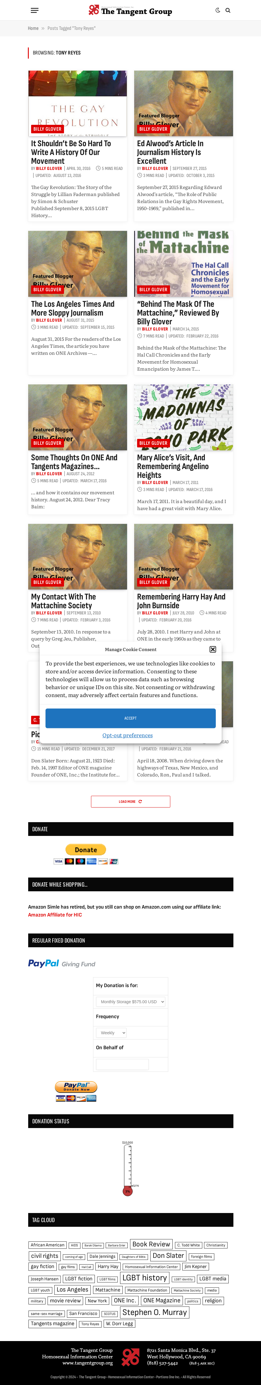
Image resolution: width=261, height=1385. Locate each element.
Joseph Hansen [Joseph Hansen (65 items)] (44, 1279)
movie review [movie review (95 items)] (65, 1300)
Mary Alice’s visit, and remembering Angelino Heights (173, 466)
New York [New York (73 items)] (97, 1301)
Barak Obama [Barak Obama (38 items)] (93, 1245)
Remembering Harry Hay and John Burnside (181, 601)
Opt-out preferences (127, 735)
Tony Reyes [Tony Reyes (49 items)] (90, 1324)
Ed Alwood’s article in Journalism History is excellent (170, 152)
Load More (130, 801)
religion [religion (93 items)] (213, 1300)
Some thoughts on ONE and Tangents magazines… (74, 462)
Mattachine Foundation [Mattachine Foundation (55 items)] (147, 1290)
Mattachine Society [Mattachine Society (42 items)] (187, 1290)
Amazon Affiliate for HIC (55, 915)
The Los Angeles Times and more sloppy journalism (72, 308)
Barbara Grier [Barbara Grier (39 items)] (116, 1245)
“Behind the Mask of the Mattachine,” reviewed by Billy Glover (178, 313)
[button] (213, 649)
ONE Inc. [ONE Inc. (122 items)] (125, 1300)
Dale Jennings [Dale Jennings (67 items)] (102, 1256)
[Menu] (34, 10)
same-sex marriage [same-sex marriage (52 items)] (47, 1313)
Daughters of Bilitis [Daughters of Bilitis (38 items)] (134, 1257)
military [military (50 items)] (37, 1301)
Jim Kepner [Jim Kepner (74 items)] (196, 1267)
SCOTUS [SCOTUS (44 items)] (109, 1314)
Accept (130, 718)
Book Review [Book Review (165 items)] (151, 1244)
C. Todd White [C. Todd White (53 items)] (188, 1245)
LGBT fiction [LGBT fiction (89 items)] (78, 1278)
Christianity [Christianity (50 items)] (215, 1245)
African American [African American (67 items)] (47, 1245)
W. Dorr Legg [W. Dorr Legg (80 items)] (119, 1324)
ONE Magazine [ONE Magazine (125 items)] (162, 1300)
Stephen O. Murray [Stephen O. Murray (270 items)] (154, 1312)
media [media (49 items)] (212, 1290)
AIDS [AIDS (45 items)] (74, 1245)
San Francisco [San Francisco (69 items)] (83, 1313)
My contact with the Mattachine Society (63, 601)
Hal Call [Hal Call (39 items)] (86, 1267)
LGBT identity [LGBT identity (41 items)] (183, 1279)
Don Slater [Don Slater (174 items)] (168, 1255)
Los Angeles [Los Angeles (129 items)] (72, 1290)
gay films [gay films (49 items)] (68, 1267)
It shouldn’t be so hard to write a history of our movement (71, 152)
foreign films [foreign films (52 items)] (201, 1256)
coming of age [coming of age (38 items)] (74, 1257)
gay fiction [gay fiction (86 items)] (42, 1266)
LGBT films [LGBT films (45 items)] (107, 1279)
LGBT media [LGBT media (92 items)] (212, 1278)
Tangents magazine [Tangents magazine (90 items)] (52, 1323)
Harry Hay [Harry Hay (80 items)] (108, 1266)
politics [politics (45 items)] (192, 1301)
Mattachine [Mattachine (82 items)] (107, 1290)
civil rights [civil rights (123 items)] (44, 1256)
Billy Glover (47, 129)
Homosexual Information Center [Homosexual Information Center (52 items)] (151, 1267)
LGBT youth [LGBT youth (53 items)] (40, 1290)
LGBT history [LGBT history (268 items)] (144, 1278)
